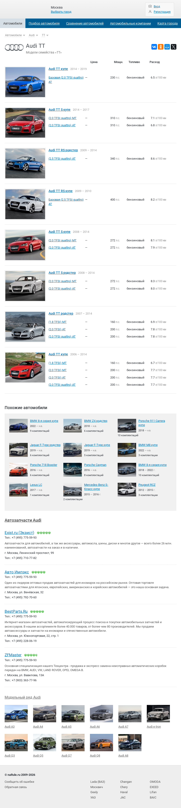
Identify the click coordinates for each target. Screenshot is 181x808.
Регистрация (162, 11)
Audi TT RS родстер (63, 150)
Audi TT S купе (60, 110)
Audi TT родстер (61, 314)
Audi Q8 (101, 744)
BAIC (153, 796)
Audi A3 (16, 715)
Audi (32, 35)
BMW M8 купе (148, 445)
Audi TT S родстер (62, 273)
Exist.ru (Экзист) (19, 532)
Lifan (153, 791)
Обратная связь (16, 786)
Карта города (167, 23)
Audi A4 (44, 716)
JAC (123, 796)
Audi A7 (129, 716)
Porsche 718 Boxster (43, 465)
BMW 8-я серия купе (44, 421)
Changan (126, 781)
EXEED (154, 786)
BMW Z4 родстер (95, 421)
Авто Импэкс (17, 571)
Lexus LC (36, 484)
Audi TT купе (58, 69)
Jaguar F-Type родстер (45, 445)
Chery (124, 786)
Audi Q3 (16, 744)
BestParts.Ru (16, 611)
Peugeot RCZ (147, 484)
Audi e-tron (158, 715)
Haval (124, 791)
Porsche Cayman (95, 465)
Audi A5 (73, 716)
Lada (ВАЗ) (97, 781)
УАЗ (93, 796)
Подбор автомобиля (44, 23)
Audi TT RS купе (61, 191)
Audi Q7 (73, 744)
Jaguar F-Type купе (97, 445)
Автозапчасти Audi (23, 520)
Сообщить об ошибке (19, 781)
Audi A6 (101, 715)
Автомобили (12, 23)
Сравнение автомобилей (85, 23)
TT (43, 35)
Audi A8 (129, 744)
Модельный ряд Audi (23, 696)
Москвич (96, 786)
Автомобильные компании (130, 23)
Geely (94, 791)
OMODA (155, 781)
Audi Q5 (44, 744)
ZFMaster (13, 654)
